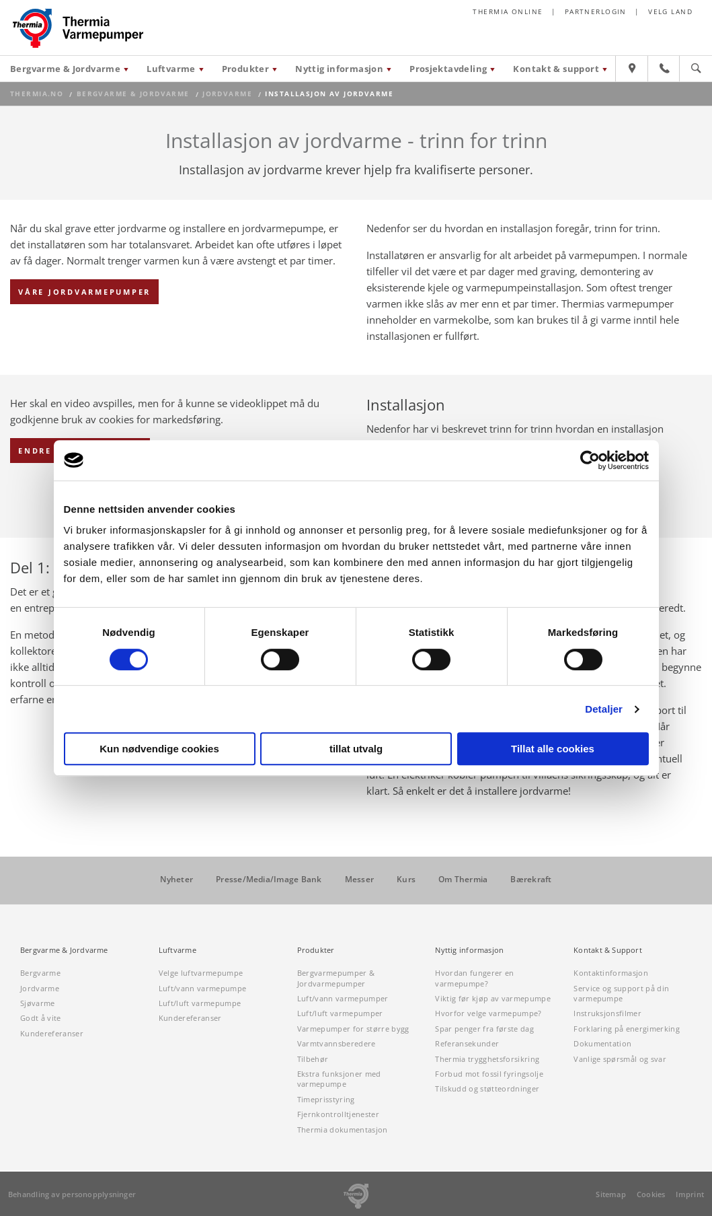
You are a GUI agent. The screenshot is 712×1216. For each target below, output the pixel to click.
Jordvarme (227, 94)
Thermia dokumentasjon (342, 1129)
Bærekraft (530, 879)
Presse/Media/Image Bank (269, 879)
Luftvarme (171, 69)
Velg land (670, 11)
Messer (359, 879)
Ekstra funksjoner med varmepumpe (339, 1079)
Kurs (406, 879)
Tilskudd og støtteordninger (487, 1088)
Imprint (690, 1194)
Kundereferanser (51, 1033)
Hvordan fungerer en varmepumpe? (474, 978)
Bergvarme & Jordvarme (65, 69)
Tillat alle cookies (552, 748)
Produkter (246, 69)
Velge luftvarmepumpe (201, 973)
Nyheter (176, 879)
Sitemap (611, 1194)
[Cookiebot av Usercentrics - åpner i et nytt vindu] (590, 460)
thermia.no (36, 94)
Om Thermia (462, 879)
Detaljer (604, 709)
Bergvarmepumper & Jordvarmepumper (336, 978)
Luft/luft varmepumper (340, 1013)
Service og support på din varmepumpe (621, 993)
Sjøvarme (37, 1003)
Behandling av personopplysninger (72, 1194)
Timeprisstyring (326, 1099)
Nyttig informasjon (339, 69)
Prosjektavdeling (448, 69)
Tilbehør (313, 1059)
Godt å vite (40, 1018)
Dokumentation (602, 1043)
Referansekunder (467, 1043)
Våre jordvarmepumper (84, 292)
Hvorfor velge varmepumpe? (488, 1013)
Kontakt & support (556, 69)
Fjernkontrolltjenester (338, 1114)
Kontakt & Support (607, 950)
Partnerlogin (596, 11)
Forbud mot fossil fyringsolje (489, 1074)
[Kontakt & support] (664, 72)
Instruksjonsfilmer (607, 1013)
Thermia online (508, 11)
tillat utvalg (356, 748)
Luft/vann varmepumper (343, 998)
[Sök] (696, 72)
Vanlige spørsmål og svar (619, 1059)
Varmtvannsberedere (336, 1043)
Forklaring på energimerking (626, 1029)
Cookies (651, 1194)
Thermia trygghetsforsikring (487, 1059)
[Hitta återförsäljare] (632, 72)
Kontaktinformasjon (610, 973)
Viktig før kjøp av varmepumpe (493, 998)
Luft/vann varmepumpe (203, 988)
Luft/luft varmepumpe (200, 1003)
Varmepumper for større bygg (353, 1029)
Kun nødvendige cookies (159, 748)
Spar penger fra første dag (484, 1029)
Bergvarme (40, 973)
